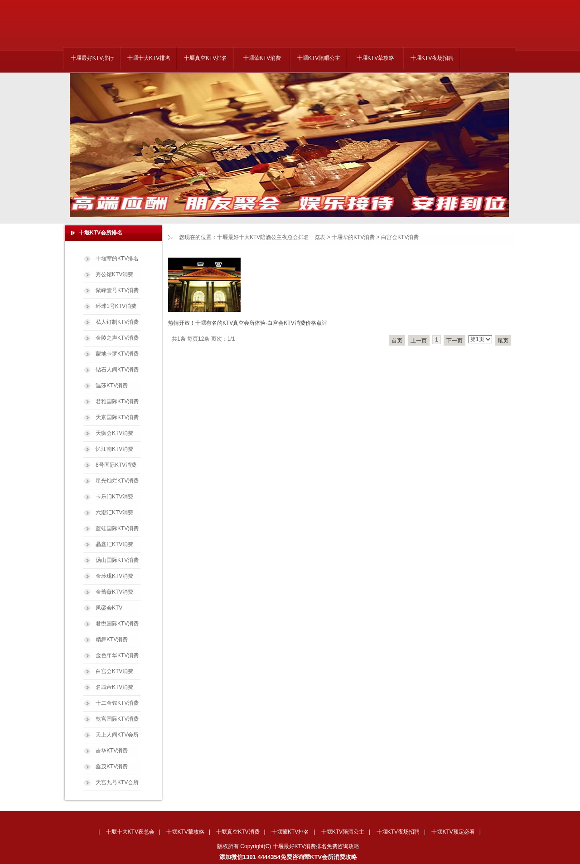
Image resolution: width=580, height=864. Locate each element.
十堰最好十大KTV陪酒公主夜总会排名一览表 (271, 237)
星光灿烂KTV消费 (117, 481)
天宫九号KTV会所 (117, 782)
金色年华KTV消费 (117, 655)
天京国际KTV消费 (117, 417)
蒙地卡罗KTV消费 (117, 354)
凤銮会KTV (109, 608)
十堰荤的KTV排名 (117, 258)
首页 (397, 340)
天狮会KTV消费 (114, 433)
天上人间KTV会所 (117, 735)
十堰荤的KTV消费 (353, 237)
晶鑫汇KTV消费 (114, 544)
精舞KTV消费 (112, 639)
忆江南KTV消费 (114, 449)
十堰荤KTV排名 (290, 832)
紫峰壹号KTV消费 (117, 290)
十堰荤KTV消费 (262, 58)
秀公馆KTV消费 (114, 274)
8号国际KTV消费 (116, 465)
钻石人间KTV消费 (117, 369)
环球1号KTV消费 (116, 306)
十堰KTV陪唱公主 (318, 58)
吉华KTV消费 (112, 750)
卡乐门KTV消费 (114, 496)
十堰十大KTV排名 (148, 58)
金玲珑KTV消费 (114, 576)
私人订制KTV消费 (117, 322)
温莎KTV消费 (112, 385)
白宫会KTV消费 (400, 237)
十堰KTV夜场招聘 (432, 58)
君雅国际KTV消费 (117, 401)
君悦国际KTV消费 (117, 623)
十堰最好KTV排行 (92, 58)
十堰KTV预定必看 (452, 832)
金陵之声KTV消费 (117, 338)
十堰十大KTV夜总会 (130, 832)
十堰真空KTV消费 (237, 832)
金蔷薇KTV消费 (114, 592)
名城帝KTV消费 (114, 687)
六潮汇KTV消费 (114, 512)
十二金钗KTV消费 (117, 703)
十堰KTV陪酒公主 (342, 832)
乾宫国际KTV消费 (117, 719)
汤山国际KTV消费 (117, 560)
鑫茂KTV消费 (112, 766)
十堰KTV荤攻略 (375, 58)
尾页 (503, 340)
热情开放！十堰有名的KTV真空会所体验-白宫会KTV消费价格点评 (247, 323)
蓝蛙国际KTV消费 (117, 528)
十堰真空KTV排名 (205, 58)
